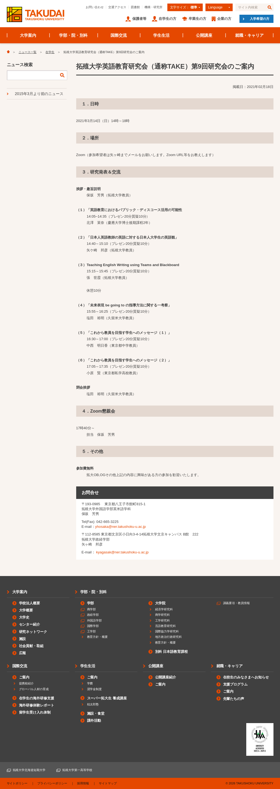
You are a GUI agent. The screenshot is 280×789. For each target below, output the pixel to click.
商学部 (91, 609)
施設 (22, 639)
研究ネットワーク (33, 632)
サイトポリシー (17, 783)
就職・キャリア (249, 35)
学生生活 (161, 35)
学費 (90, 683)
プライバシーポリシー (52, 783)
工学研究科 (162, 620)
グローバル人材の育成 (34, 689)
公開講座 (204, 35)
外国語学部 (94, 620)
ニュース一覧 (27, 52)
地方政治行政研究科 (168, 636)
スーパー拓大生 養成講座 (107, 698)
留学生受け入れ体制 (35, 712)
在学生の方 (167, 19)
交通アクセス (117, 7)
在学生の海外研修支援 (36, 698)
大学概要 (26, 610)
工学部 (91, 631)
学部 (90, 603)
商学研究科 (162, 614)
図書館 (135, 7)
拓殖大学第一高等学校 (77, 770)
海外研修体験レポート (36, 705)
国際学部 (93, 625)
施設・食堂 (96, 713)
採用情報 (83, 783)
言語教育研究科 (165, 625)
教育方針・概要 (97, 636)
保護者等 (139, 19)
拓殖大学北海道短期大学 (29, 770)
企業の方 (224, 19)
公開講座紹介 (165, 677)
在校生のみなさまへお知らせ (246, 677)
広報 (22, 653)
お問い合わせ (95, 7)
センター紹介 (29, 624)
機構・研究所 (153, 7)
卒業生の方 (197, 19)
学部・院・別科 (73, 35)
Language (215, 7)
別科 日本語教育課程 (171, 652)
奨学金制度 (94, 689)
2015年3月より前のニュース (39, 94)
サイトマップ (108, 783)
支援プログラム (235, 684)
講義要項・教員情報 (236, 603)
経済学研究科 (164, 609)
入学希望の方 (259, 19)
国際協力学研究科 (167, 631)
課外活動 (94, 720)
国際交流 (118, 35)
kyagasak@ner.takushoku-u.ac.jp (122, 552)
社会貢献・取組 (31, 646)
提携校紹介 (26, 683)
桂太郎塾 (93, 704)
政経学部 (93, 614)
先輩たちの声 (233, 699)
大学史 (24, 617)
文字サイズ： (183, 7)
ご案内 (24, 677)
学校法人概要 (29, 603)
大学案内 (28, 35)
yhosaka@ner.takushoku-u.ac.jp (120, 527)
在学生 (49, 52)
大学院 (160, 603)
